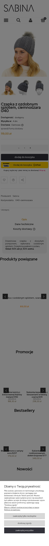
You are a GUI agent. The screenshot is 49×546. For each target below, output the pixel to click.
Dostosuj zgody (24, 523)
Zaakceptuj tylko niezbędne (24, 516)
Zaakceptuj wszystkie (24, 530)
